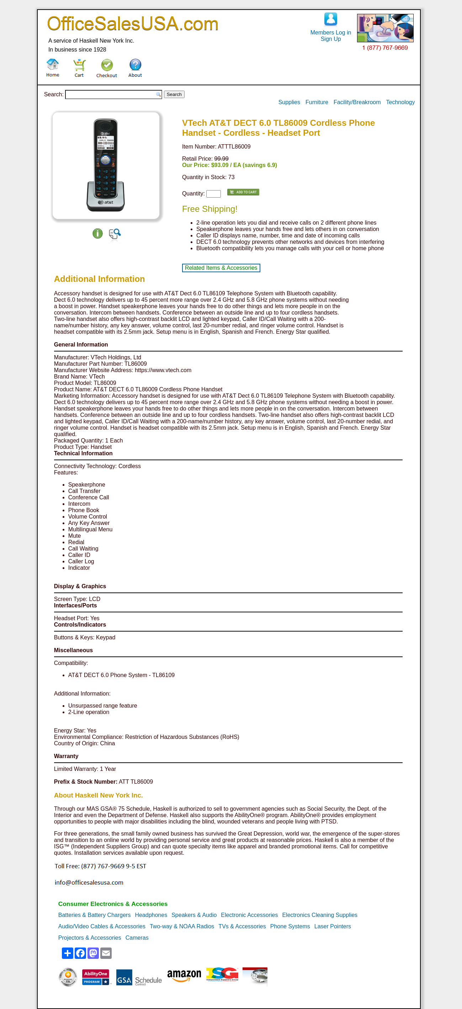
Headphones (151, 915)
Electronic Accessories (249, 915)
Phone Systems (290, 926)
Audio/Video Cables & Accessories (101, 926)
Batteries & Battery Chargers (94, 915)
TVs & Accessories (242, 926)
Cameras (137, 938)
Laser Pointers (332, 926)
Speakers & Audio (194, 915)
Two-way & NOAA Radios (182, 926)
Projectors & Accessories (89, 938)
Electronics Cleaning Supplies (319, 915)
